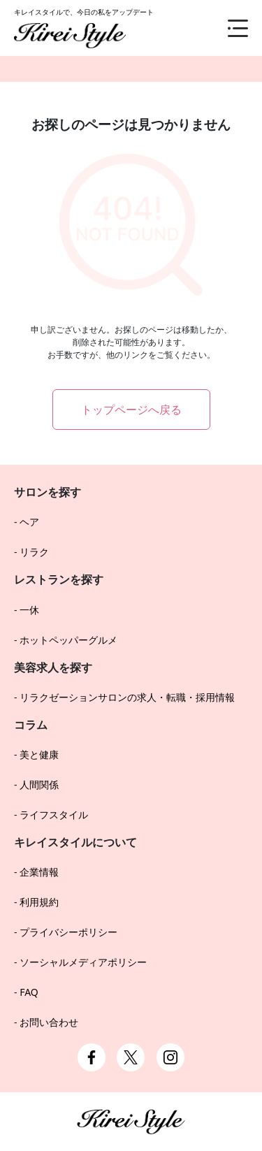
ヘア (29, 521)
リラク (34, 551)
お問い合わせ (49, 1022)
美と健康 (39, 754)
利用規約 (39, 902)
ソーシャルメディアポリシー (83, 962)
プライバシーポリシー (68, 932)
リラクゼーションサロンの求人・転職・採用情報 (127, 697)
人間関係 (39, 784)
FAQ (29, 992)
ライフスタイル (54, 814)
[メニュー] (227, 28)
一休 (29, 609)
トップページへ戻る (131, 409)
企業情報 (39, 871)
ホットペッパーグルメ (68, 639)
